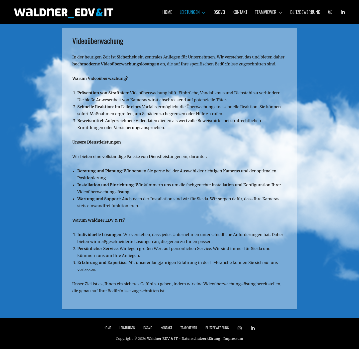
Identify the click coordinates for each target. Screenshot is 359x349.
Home (167, 12)
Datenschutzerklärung (200, 338)
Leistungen (190, 12)
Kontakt (240, 12)
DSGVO (219, 12)
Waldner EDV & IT (162, 338)
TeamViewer (265, 12)
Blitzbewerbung (305, 12)
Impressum (233, 338)
